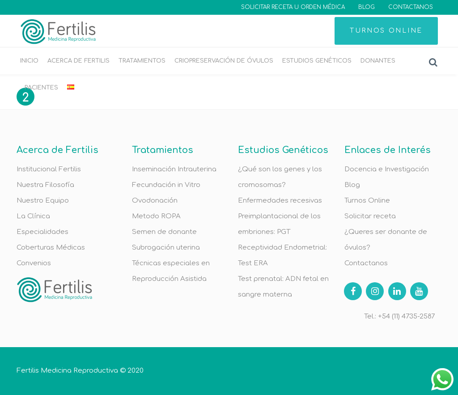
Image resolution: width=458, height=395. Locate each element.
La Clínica (33, 216)
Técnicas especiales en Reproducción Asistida (171, 271)
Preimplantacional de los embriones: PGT (279, 224)
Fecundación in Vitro (166, 185)
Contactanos (366, 263)
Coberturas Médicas (51, 247)
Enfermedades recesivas (280, 200)
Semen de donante (164, 232)
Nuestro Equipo (43, 200)
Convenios (34, 263)
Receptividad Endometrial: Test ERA (282, 255)
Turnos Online (367, 200)
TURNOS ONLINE (386, 30)
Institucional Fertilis (49, 169)
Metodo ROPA (156, 216)
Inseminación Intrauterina (174, 169)
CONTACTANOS (410, 7)
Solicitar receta (370, 216)
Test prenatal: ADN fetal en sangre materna (283, 286)
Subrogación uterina (166, 247)
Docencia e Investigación (386, 169)
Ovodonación (155, 200)
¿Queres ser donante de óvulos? (385, 239)
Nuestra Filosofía (45, 185)
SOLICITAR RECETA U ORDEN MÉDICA (293, 7)
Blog (352, 185)
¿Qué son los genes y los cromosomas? (280, 177)
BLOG (366, 7)
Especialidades (42, 232)
